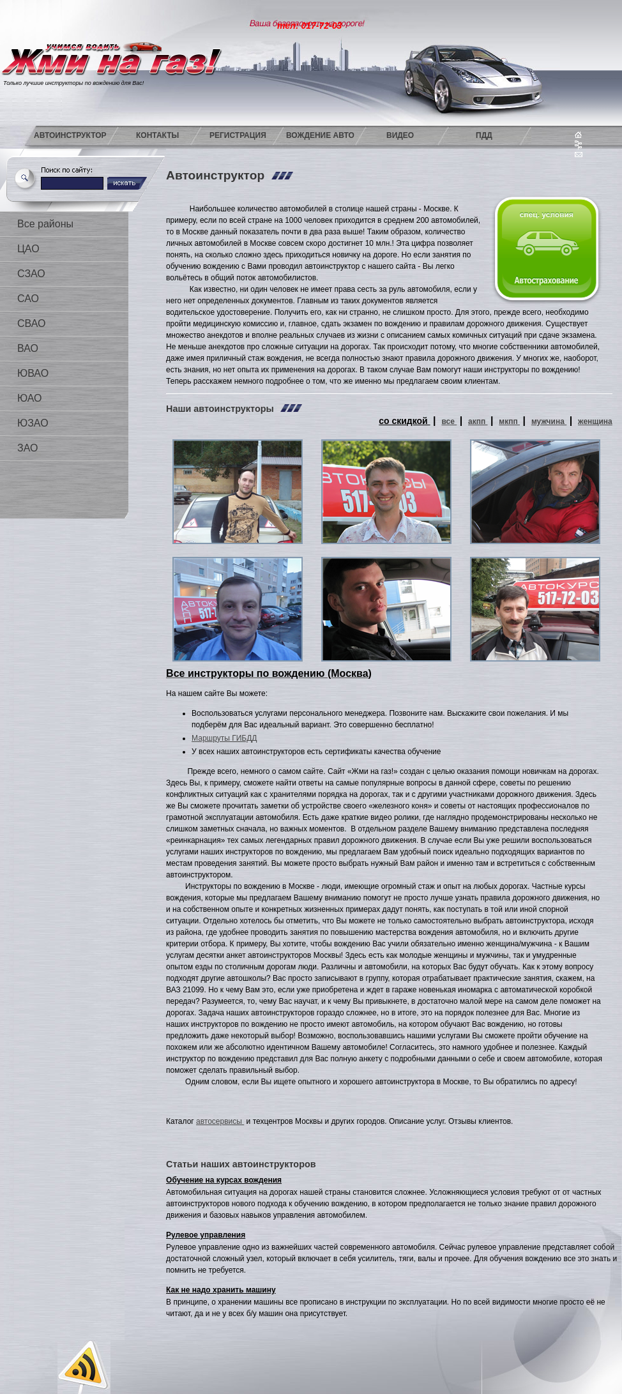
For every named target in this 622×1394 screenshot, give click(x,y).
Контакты (157, 135)
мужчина (548, 421)
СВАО (31, 323)
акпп (478, 421)
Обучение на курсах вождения (224, 1180)
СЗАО (31, 273)
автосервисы (220, 1121)
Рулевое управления (205, 1235)
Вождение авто (320, 135)
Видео (400, 135)
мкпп (509, 421)
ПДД (484, 135)
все (449, 421)
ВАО (27, 348)
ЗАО (27, 448)
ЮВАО (33, 373)
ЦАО (28, 248)
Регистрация (237, 135)
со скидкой (404, 421)
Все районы (45, 223)
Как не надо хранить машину (221, 1289)
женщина (595, 421)
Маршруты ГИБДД (224, 738)
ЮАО (29, 398)
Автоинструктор (70, 135)
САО (28, 298)
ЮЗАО (33, 423)
